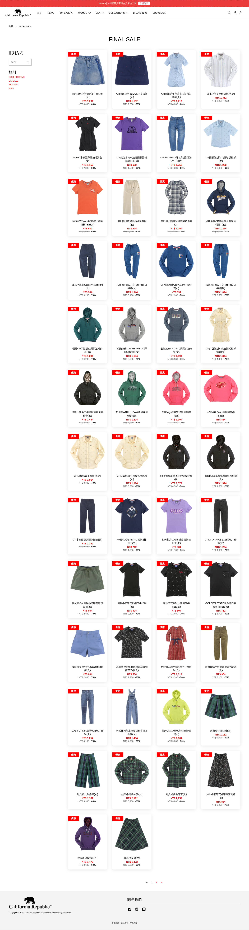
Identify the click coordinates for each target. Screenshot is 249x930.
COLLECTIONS (118, 13)
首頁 (39, 13)
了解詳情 (144, 3)
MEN (99, 13)
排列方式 (16, 53)
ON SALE (66, 13)
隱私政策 (124, 923)
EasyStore (67, 913)
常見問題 (133, 923)
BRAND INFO (140, 13)
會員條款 (115, 923)
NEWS (51, 13)
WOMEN (84, 13)
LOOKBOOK (159, 13)
